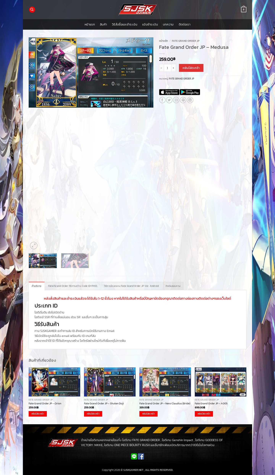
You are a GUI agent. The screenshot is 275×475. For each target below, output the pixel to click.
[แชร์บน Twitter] (169, 100)
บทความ (168, 24)
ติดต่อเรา (184, 24)
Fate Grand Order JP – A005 (211, 403)
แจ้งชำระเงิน (150, 24)
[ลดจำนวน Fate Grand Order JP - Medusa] (161, 68)
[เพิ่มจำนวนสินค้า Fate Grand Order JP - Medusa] (173, 68)
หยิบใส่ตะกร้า (191, 68)
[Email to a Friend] (176, 100)
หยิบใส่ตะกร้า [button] (38, 413)
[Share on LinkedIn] (190, 100)
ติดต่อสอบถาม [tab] (173, 286)
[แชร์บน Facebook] (162, 100)
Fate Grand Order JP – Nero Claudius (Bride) (164, 403)
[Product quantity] (167, 68)
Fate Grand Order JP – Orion (45, 403)
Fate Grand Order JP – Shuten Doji (104, 403)
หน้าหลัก (163, 41)
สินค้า (103, 24)
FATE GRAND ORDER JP (185, 41)
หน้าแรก (90, 24)
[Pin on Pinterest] (183, 100)
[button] (32, 10)
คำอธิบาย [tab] (37, 286)
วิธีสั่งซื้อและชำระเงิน (124, 24)
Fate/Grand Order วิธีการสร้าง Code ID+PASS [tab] (72, 286)
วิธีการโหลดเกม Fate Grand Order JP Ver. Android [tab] (131, 286)
